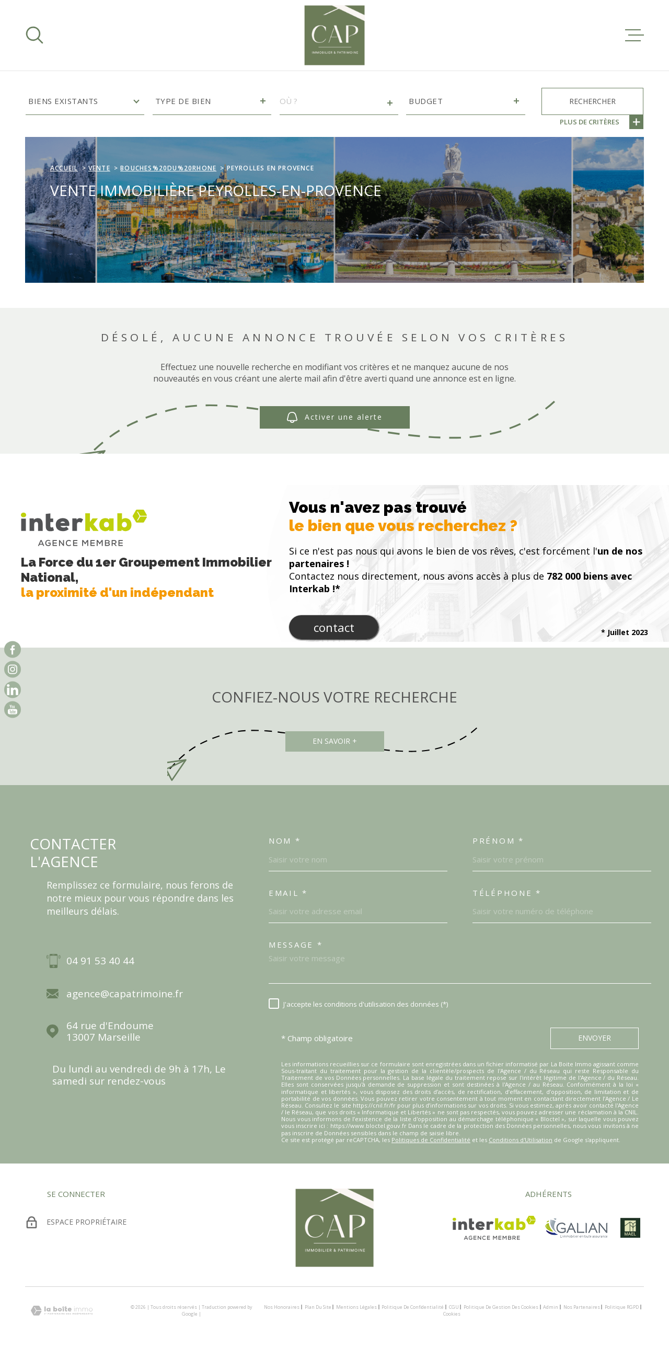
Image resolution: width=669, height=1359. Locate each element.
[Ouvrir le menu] (634, 35)
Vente (99, 168)
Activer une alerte (335, 417)
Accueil (64, 168)
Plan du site (318, 1307)
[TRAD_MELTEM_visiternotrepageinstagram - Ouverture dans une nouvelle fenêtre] (12, 669)
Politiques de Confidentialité (430, 1140)
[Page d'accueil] (334, 35)
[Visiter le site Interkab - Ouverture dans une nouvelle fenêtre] (494, 1228)
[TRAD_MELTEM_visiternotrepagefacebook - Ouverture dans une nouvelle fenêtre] (12, 649)
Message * (295, 944)
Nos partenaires (581, 1307)
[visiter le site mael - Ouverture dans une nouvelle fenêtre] (630, 1228)
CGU (454, 1307)
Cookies (451, 1313)
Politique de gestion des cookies (501, 1307)
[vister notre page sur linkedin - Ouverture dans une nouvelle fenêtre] (12, 689)
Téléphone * (506, 892)
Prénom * (498, 840)
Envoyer (594, 1038)
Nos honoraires (281, 1307)
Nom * (285, 840)
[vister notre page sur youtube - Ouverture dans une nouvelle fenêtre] (12, 709)
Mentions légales (356, 1307)
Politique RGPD (622, 1307)
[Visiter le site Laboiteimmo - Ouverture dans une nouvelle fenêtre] (61, 1311)
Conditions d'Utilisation (520, 1140)
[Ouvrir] (34, 35)
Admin (550, 1307)
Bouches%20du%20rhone (168, 168)
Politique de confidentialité (413, 1307)
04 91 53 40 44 (100, 961)
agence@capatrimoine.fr (124, 994)
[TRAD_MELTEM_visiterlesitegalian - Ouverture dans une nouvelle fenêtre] (576, 1228)
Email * (288, 892)
